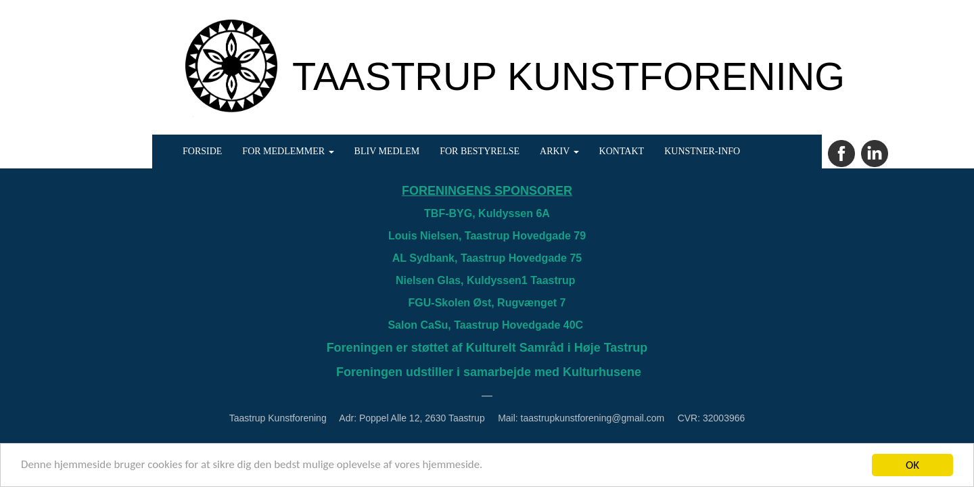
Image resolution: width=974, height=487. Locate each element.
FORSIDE (202, 151)
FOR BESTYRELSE (479, 151)
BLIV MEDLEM (387, 151)
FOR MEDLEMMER (287, 151)
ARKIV (559, 151)
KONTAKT (622, 151)
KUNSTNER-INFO (702, 151)
